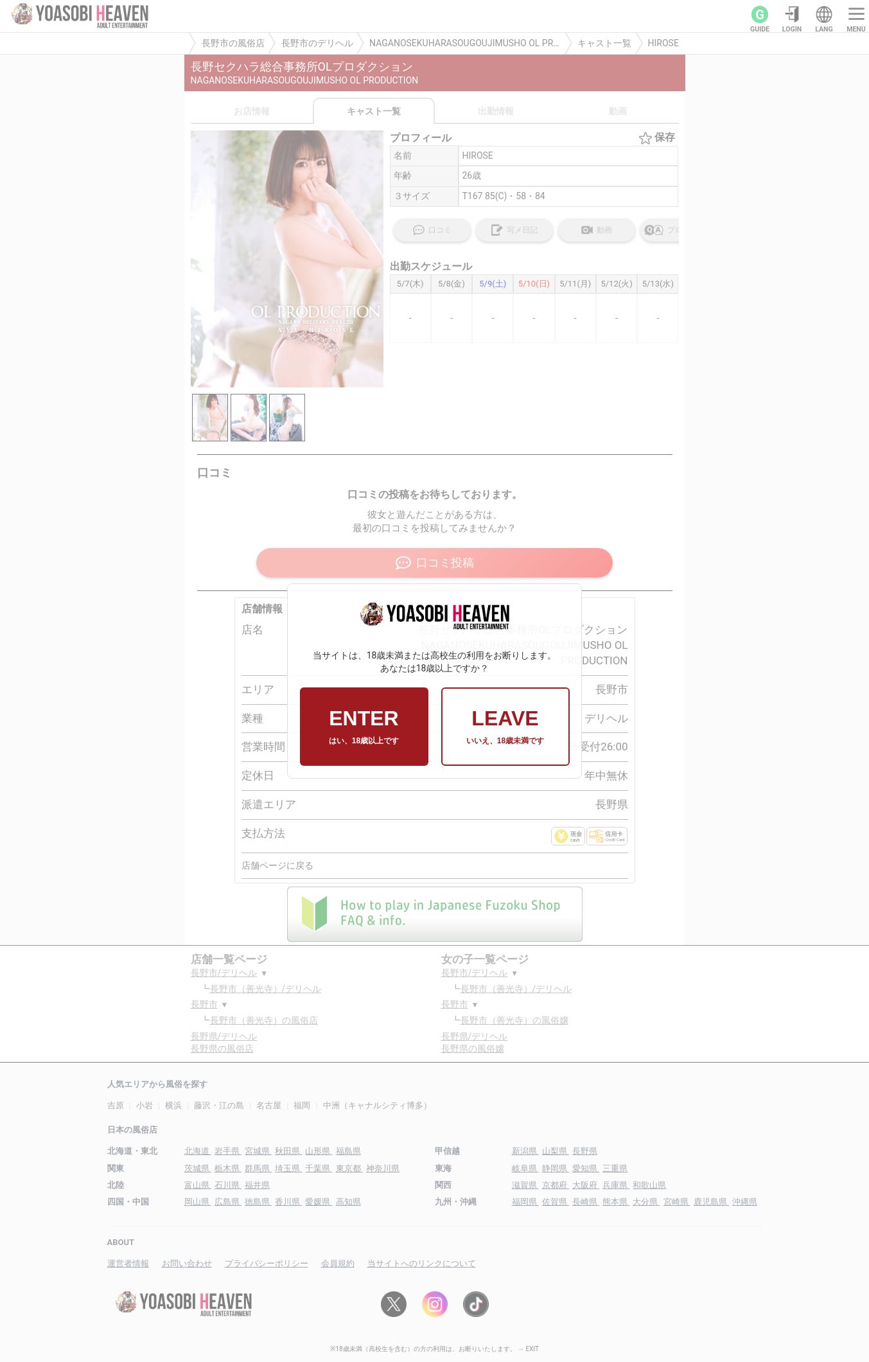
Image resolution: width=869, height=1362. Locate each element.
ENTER (364, 727)
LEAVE (505, 727)
